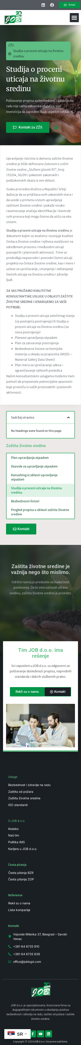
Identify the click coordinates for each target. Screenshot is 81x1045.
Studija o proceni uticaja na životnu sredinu (36, 490)
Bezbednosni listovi (25, 501)
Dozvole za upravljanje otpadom (34, 466)
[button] (74, 17)
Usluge (12, 777)
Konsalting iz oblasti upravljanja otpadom (34, 477)
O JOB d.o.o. (16, 821)
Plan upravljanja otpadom (30, 458)
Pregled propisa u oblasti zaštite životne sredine (40, 512)
